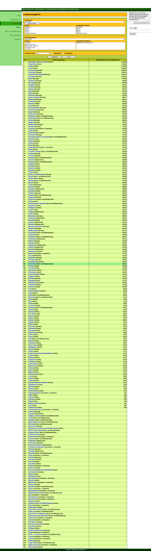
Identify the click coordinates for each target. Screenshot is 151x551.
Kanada (31, 180)
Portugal (31, 83)
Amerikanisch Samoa (50, 33)
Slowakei (32, 126)
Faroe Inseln (33, 443)
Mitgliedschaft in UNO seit (50, 46)
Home (19, 15)
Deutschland (33, 114)
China (31, 201)
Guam (31, 455)
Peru (30, 255)
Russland (32, 228)
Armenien (32, 305)
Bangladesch (33, 384)
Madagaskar (33, 347)
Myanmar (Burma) (35, 403)
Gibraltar (32, 449)
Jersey (31, 461)
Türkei (31, 172)
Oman (31, 210)
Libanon (31, 235)
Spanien (31, 89)
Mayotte (31, 480)
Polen (31, 145)
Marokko (31, 220)
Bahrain (31, 139)
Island (31, 91)
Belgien (31, 122)
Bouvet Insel (33, 426)
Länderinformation (15, 19)
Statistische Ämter (15, 35)
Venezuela (32, 218)
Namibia (31, 243)
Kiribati (31, 466)
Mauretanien (33, 251)
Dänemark (32, 99)
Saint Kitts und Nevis (36, 509)
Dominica (32, 439)
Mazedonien (33, 216)
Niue (30, 495)
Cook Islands (33, 436)
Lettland (31, 153)
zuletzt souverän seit (50, 44)
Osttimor (32, 501)
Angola (31, 378)
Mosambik (32, 328)
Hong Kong (32, 64)
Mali (30, 301)
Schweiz (31, 87)
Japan (31, 130)
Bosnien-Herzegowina (36, 226)
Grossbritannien (34, 108)
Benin (31, 324)
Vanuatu (31, 538)
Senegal (31, 312)
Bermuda (32, 424)
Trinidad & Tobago (35, 151)
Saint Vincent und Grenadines (38, 516)
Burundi (31, 386)
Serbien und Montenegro (37, 174)
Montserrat (32, 486)
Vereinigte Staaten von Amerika (39, 137)
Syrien (31, 309)
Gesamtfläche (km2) (50, 47)
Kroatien (31, 155)
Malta (30, 93)
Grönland (32, 453)
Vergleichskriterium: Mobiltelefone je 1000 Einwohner (62, 9)
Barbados (32, 420)
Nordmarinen (33, 497)
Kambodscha (33, 332)
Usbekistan (32, 362)
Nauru (31, 488)
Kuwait (31, 143)
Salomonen (32, 518)
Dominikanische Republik (37, 203)
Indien (31, 334)
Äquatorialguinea (34, 291)
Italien (31, 78)
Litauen (31, 141)
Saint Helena (33, 507)
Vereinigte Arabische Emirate (38, 62)
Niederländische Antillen (37, 493)
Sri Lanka (32, 314)
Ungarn (31, 112)
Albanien (50, 30)
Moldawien (32, 257)
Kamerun (32, 287)
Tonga (31, 532)
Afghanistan (50, 27)
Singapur (32, 85)
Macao (31, 474)
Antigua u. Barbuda (35, 416)
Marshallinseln (33, 478)
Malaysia (32, 164)
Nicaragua (32, 297)
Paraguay (32, 189)
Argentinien (33, 245)
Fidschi (31, 253)
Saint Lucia (32, 511)
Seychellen (32, 526)
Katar (30, 149)
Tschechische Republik (36, 74)
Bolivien (31, 247)
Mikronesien (33, 482)
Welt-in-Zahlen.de (27, 9)
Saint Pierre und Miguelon (37, 513)
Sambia (31, 341)
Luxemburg (32, 70)
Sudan (31, 351)
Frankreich (32, 135)
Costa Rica (32, 264)
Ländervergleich (39, 9)
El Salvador (32, 232)
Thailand (31, 166)
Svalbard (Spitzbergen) (36, 530)
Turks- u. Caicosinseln (36, 534)
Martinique (32, 116)
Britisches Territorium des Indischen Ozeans (43, 428)
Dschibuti (32, 278)
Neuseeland (33, 147)
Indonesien (32, 272)
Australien (32, 128)
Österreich (32, 95)
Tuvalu (31, 536)
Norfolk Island (33, 499)
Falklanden (32, 441)
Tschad (31, 380)
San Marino (32, 522)
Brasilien (32, 224)
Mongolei (32, 280)
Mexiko (31, 176)
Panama (31, 195)
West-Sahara (33, 547)
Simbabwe (32, 343)
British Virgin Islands (36, 430)
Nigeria (31, 318)
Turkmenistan (33, 364)
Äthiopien (32, 399)
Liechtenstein (33, 472)
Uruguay (31, 212)
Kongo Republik (34, 274)
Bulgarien (32, 197)
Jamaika (31, 158)
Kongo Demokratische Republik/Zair (41, 353)
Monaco (31, 484)
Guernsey (32, 457)
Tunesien (32, 187)
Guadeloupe (33, 118)
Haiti (30, 339)
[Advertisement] (11, 80)
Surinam (31, 160)
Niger (30, 395)
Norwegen (32, 76)
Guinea (31, 368)
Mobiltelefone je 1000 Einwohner (100, 43)
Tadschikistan (33, 374)
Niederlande (33, 124)
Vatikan (31, 541)
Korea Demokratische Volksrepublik (40, 470)
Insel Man (32, 459)
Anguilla (31, 414)
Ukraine (31, 241)
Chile (30, 185)
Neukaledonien (34, 491)
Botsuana (32, 191)
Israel (30, 68)
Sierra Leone (33, 345)
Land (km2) (50, 49)
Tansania (32, 330)
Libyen (31, 355)
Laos (30, 376)
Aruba (31, 418)
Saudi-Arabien (33, 178)
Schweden (32, 72)
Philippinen (32, 207)
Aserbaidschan (34, 262)
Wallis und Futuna (35, 545)
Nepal (31, 401)
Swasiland (32, 285)
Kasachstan (33, 270)
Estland (31, 120)
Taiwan (31, 66)
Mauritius (32, 168)
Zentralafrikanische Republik (38, 382)
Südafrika (32, 170)
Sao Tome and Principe (36, 524)
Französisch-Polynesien (37, 447)
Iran (30, 289)
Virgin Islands (33, 543)
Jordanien (32, 205)
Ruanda (31, 349)
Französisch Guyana (35, 445)
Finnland (32, 101)
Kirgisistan (32, 359)
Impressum (18, 39)
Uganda (31, 322)
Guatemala (32, 237)
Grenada (31, 451)
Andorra (31, 411)
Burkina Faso (33, 366)
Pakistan (31, 357)
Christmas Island (34, 434)
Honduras (32, 307)
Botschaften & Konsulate (13, 31)
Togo (30, 293)
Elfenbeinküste (34, 282)
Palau (30, 505)
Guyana (31, 222)
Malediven (32, 476)
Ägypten (50, 29)
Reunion (31, 103)
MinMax (18, 27)
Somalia (31, 528)
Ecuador (31, 249)
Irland (31, 105)
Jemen (31, 337)
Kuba (30, 295)
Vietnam (31, 316)
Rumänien (32, 326)
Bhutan (31, 389)
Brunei (31, 183)
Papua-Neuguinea (34, 393)
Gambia (31, 266)
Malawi (31, 372)
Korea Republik (34, 133)
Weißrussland (33, 230)
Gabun (31, 214)
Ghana (31, 303)
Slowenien (32, 81)
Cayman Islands (34, 432)
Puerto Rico (33, 199)
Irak (30, 405)
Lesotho (31, 268)
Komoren (32, 468)
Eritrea (31, 370)
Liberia (31, 397)
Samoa (31, 520)
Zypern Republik (34, 97)
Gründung (50, 43)
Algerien (50, 32)
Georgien (32, 260)
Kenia (31, 299)
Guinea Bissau (33, 391)
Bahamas (32, 162)
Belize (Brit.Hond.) (35, 422)
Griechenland (33, 110)
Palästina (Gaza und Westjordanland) (41, 503)
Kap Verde (32, 464)
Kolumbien (32, 239)
